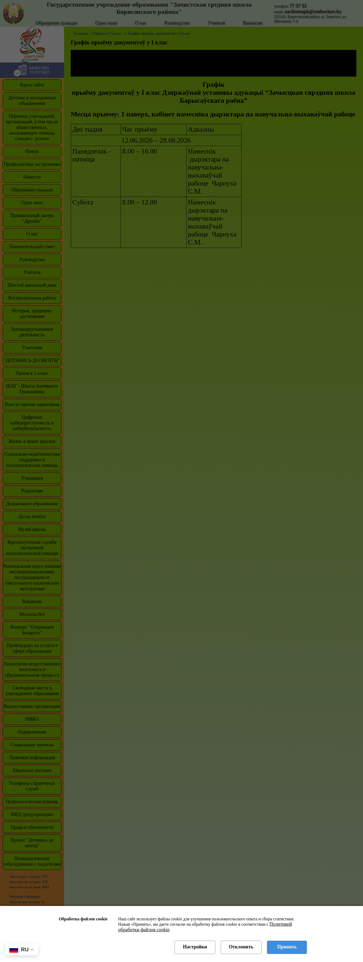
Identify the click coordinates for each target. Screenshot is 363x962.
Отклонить (241, 946)
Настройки (195, 946)
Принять (287, 946)
